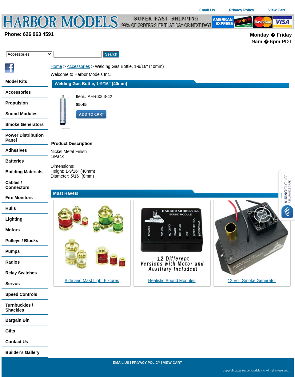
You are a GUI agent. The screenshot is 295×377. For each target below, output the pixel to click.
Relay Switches (21, 272)
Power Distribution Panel (25, 138)
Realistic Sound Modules (171, 280)
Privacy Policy (241, 10)
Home (56, 66)
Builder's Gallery (23, 352)
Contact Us (17, 341)
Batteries (15, 161)
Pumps (13, 251)
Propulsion (17, 102)
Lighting (14, 219)
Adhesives (16, 150)
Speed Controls (21, 294)
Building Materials (24, 171)
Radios (13, 262)
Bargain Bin (18, 320)
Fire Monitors (19, 197)
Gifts (10, 330)
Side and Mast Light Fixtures (92, 280)
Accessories (78, 66)
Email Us (207, 10)
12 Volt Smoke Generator (252, 280)
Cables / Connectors (18, 185)
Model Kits (16, 81)
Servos (13, 283)
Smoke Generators (25, 124)
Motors (13, 229)
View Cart (276, 10)
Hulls (11, 208)
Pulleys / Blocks (22, 240)
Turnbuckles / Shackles (19, 307)
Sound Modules (22, 113)
